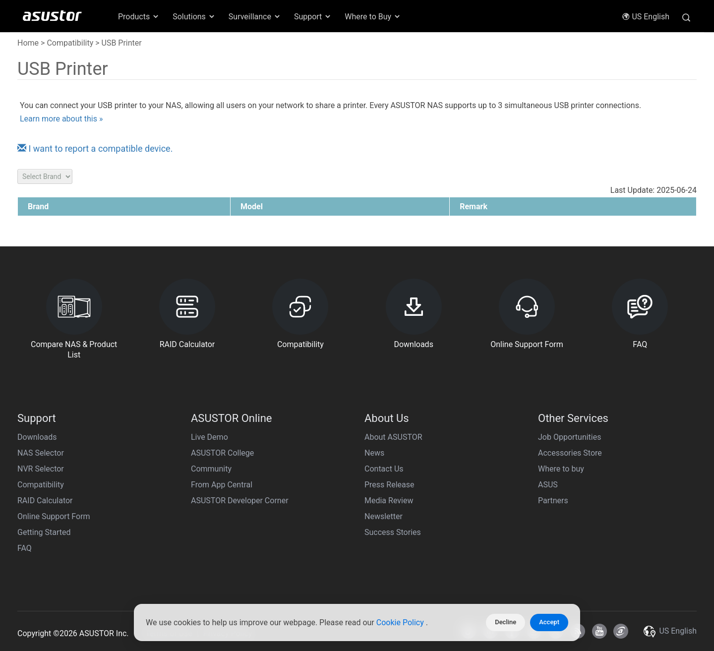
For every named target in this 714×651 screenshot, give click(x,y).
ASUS (548, 484)
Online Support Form (53, 516)
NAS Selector (40, 453)
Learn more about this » (61, 118)
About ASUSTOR (393, 437)
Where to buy (561, 468)
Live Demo (209, 437)
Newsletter (383, 516)
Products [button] (139, 16)
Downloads (37, 437)
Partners (553, 500)
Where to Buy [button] (373, 16)
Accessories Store (570, 453)
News (374, 453)
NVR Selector (40, 468)
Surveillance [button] (255, 16)
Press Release (389, 484)
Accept (549, 622)
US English (645, 16)
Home (28, 43)
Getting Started (44, 532)
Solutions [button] (194, 16)
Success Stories (392, 532)
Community (211, 468)
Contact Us (384, 468)
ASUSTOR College (222, 453)
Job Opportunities (569, 437)
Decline (505, 622)
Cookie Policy (401, 622)
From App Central (221, 484)
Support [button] (313, 16)
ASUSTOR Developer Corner (240, 500)
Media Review (388, 500)
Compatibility (70, 43)
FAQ (24, 548)
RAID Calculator (45, 500)
